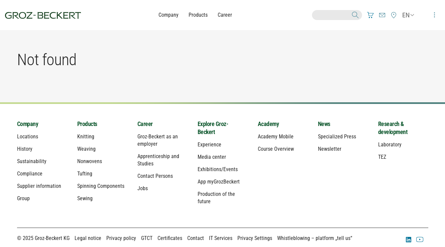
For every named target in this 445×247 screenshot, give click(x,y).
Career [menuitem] (145, 123)
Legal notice (88, 238)
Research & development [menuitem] (393, 127)
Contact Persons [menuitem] (155, 176)
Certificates (169, 238)
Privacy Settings (254, 238)
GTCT (146, 238)
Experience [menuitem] (209, 144)
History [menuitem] (24, 149)
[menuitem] (370, 15)
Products (198, 15)
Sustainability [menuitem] (31, 161)
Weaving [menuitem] (86, 149)
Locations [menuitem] (27, 136)
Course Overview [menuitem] (276, 149)
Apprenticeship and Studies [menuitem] (158, 160)
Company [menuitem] (27, 123)
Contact (195, 238)
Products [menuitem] (87, 123)
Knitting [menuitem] (85, 136)
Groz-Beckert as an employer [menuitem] (157, 140)
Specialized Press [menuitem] (337, 136)
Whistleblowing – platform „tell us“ (314, 238)
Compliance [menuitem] (29, 173)
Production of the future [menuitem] (216, 198)
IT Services (220, 238)
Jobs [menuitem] (142, 188)
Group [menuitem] (23, 198)
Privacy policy (121, 238)
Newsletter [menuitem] (329, 149)
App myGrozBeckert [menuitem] (219, 181)
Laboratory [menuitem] (390, 144)
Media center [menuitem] (212, 157)
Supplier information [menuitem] (39, 186)
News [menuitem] (324, 123)
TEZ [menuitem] (382, 157)
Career (225, 15)
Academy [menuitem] (268, 123)
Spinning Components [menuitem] (100, 186)
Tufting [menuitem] (84, 173)
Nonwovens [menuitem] (89, 161)
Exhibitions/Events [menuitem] (218, 169)
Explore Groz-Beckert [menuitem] (213, 127)
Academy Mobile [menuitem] (276, 136)
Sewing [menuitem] (85, 198)
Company (168, 15)
